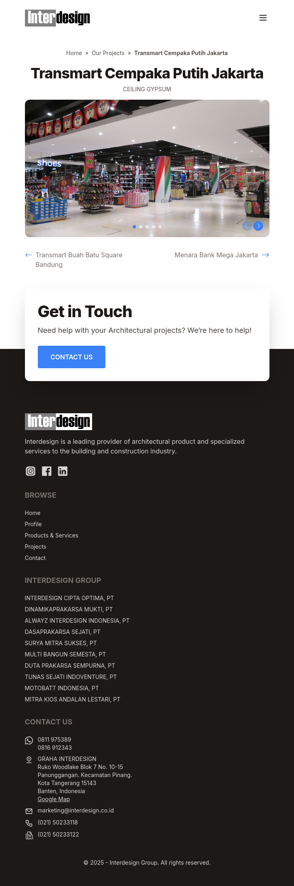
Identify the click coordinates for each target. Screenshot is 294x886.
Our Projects (108, 52)
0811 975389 (54, 739)
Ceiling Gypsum (147, 89)
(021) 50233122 (58, 834)
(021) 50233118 (58, 822)
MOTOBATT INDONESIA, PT (62, 688)
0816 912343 (55, 747)
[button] (134, 226)
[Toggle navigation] (263, 17)
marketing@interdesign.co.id (76, 810)
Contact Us (72, 357)
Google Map (54, 799)
